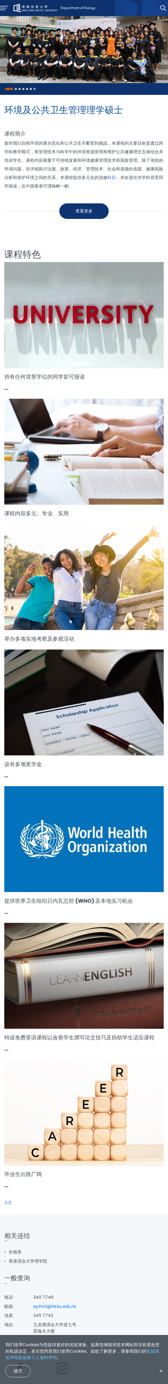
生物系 (15, 1252)
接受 (18, 1371)
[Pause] (35, 89)
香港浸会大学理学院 (28, 1261)
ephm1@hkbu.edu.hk (54, 1306)
